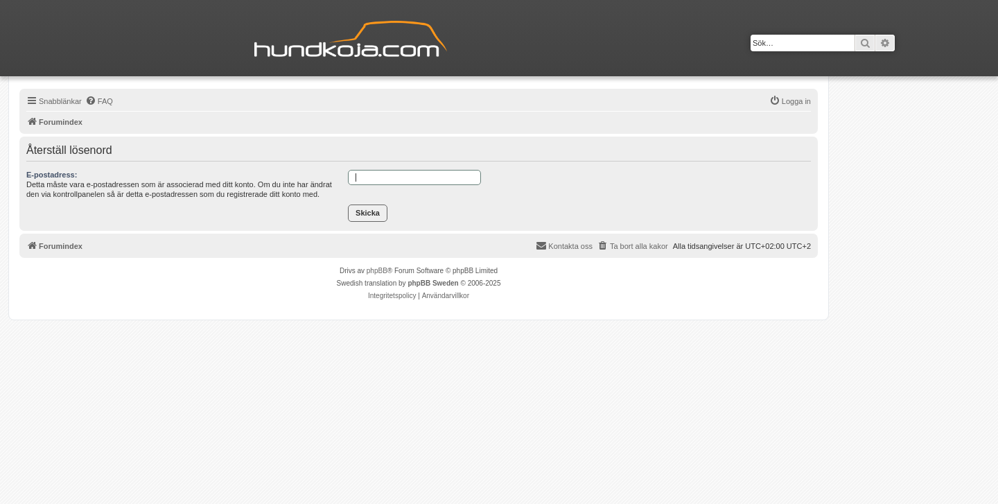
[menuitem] (99, 101)
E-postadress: (51, 175)
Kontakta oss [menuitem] (564, 245)
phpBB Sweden (433, 283)
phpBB (377, 271)
